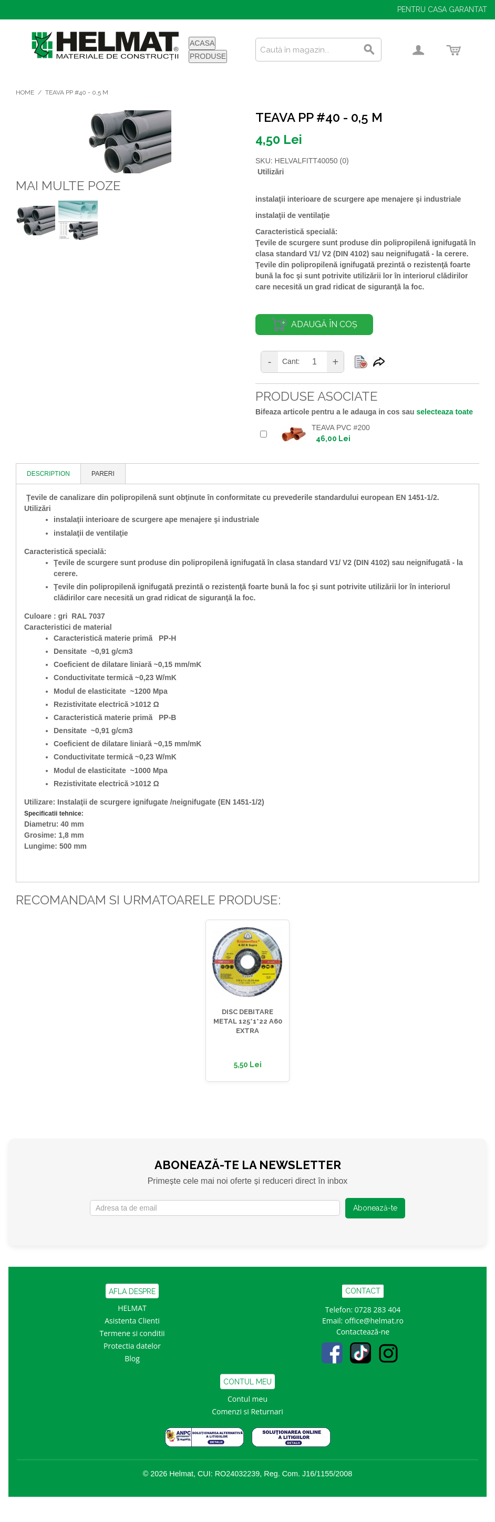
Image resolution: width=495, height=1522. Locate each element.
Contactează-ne (362, 1332)
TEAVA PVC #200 (341, 427)
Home (25, 92)
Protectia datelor (132, 1346)
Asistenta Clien (130, 1321)
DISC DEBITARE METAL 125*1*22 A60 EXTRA (247, 1021)
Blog (132, 1358)
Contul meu (247, 1399)
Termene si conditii (132, 1333)
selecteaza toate (445, 412)
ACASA (202, 43)
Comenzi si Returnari (247, 1411)
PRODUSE (208, 56)
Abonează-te (375, 1208)
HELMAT (132, 1308)
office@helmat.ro (374, 1321)
